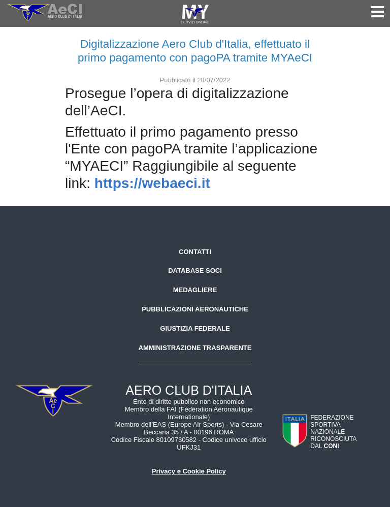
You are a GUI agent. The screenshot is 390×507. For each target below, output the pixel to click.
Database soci (195, 270)
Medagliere (195, 290)
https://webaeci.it (152, 183)
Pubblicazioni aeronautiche (195, 309)
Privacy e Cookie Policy (189, 471)
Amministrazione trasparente (195, 348)
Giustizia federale (195, 328)
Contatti (195, 252)
